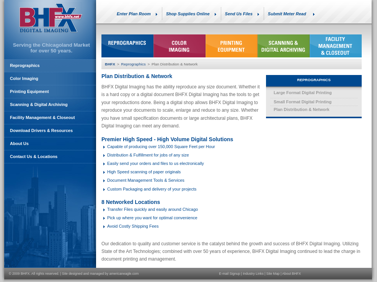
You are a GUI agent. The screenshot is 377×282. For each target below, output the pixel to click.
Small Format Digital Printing (302, 101)
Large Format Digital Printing (303, 92)
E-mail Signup (229, 273)
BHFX (110, 64)
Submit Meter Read (287, 13)
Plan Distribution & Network (302, 109)
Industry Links (253, 273)
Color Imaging (24, 78)
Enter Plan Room (134, 13)
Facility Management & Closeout (42, 117)
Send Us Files (239, 13)
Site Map (273, 273)
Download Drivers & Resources (41, 130)
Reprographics (133, 64)
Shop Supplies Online (188, 13)
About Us (19, 143)
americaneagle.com (124, 273)
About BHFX (291, 273)
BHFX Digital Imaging (50, 17)
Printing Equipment (29, 91)
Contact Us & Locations (33, 156)
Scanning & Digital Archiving (39, 104)
